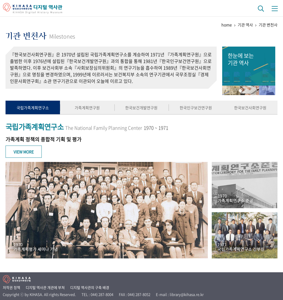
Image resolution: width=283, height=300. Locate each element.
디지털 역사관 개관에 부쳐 (45, 287)
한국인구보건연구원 (196, 107)
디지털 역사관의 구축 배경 (89, 287)
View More (24, 151)
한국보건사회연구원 (250, 107)
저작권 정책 (11, 287)
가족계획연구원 (87, 107)
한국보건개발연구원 (141, 107)
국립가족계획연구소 (33, 107)
